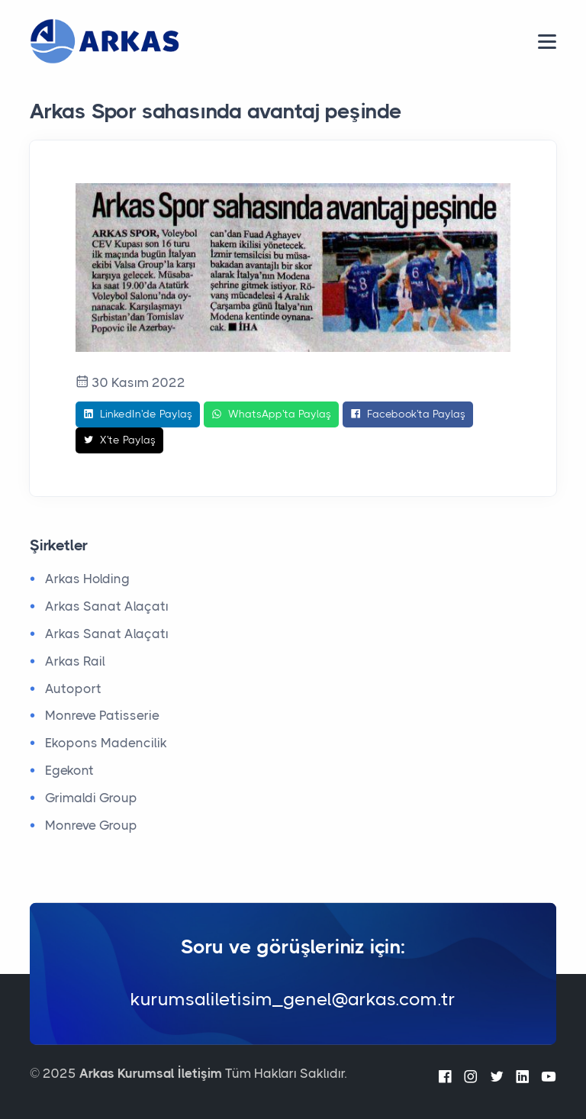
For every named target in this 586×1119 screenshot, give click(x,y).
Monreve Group (91, 825)
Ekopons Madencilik (106, 742)
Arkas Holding (87, 578)
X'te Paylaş (119, 440)
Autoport (73, 688)
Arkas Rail (75, 661)
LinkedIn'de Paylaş (137, 414)
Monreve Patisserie (102, 715)
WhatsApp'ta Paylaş (271, 414)
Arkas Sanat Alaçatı (107, 606)
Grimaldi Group (91, 797)
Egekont (69, 770)
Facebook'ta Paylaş (407, 414)
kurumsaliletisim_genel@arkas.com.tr (293, 998)
